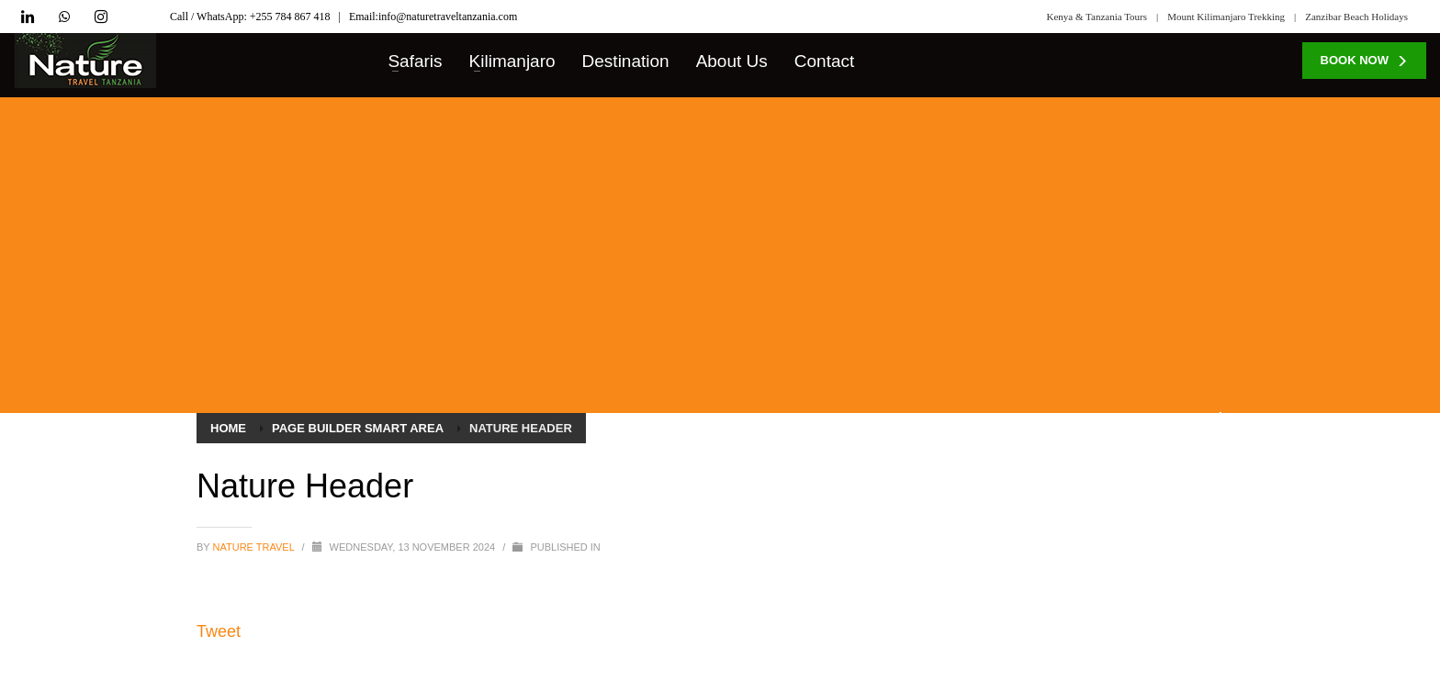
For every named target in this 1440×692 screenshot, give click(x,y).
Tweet (219, 631)
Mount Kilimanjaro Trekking (1226, 16)
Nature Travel (255, 546)
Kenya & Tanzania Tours (1097, 16)
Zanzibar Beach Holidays (1356, 16)
